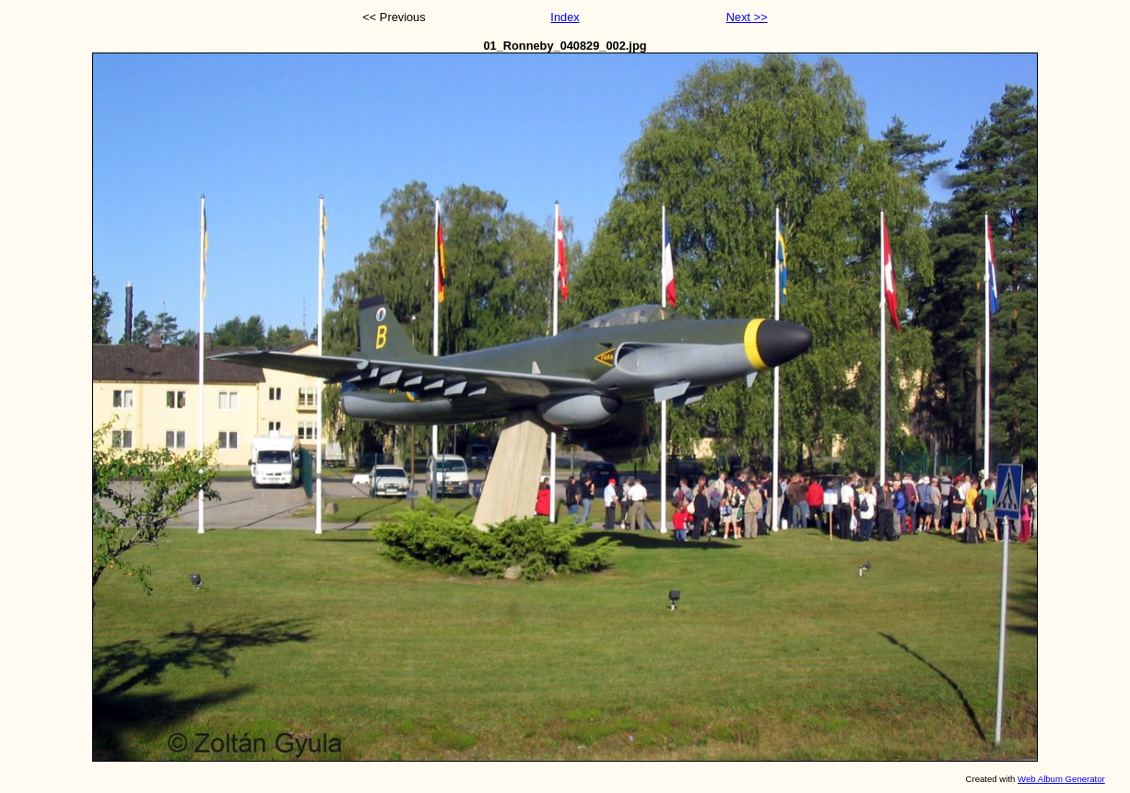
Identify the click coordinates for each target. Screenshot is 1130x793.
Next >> (747, 17)
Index (564, 17)
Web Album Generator (1061, 779)
